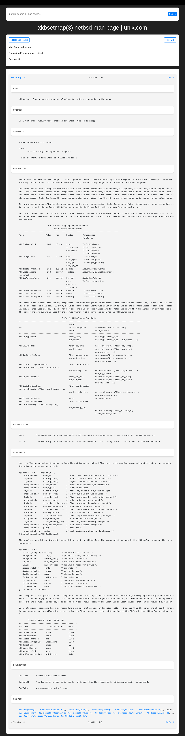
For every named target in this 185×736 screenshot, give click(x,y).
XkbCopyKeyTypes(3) (102, 710)
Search (172, 14)
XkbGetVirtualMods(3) (76, 716)
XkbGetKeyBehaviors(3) (151, 710)
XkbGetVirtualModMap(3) (50, 716)
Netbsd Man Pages (19, 40)
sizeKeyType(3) (27, 716)
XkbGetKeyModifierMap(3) (56, 713)
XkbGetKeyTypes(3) (105, 713)
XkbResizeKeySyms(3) (158, 713)
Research (170, 40)
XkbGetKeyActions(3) (126, 710)
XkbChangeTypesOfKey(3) (52, 710)
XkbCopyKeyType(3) (78, 710)
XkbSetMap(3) (18, 78)
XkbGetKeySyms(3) (82, 713)
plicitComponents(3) (30, 713)
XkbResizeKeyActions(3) (131, 713)
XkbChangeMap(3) (27, 710)
